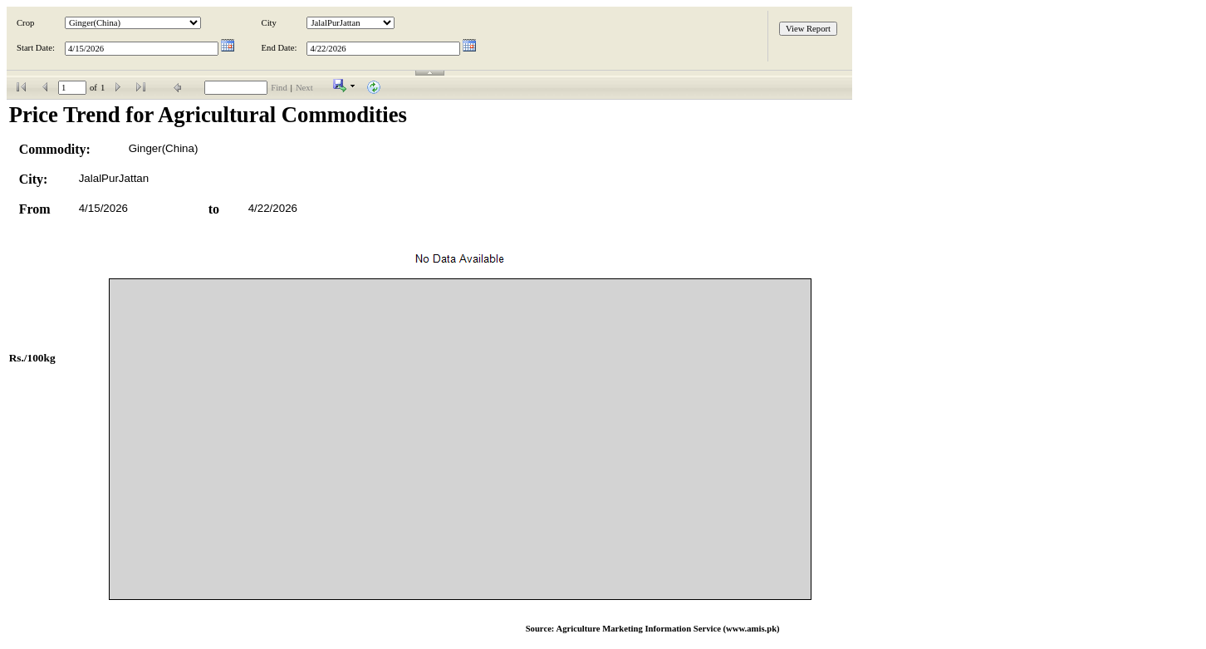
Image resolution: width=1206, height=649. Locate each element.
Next (304, 87)
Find (279, 87)
